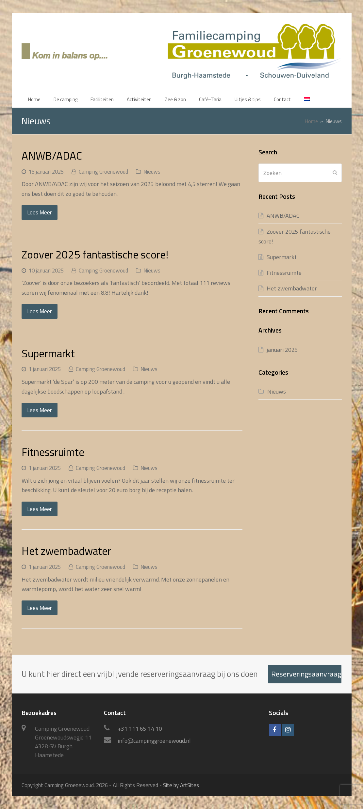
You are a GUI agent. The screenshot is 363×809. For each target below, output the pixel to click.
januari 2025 (282, 349)
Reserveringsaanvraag (306, 673)
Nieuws (151, 171)
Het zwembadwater (66, 550)
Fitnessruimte (53, 451)
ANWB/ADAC (52, 155)
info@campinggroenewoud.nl (154, 740)
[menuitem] (306, 99)
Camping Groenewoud (103, 171)
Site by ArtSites (181, 785)
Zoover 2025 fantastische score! (95, 254)
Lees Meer (39, 212)
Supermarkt (48, 353)
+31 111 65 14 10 (140, 728)
